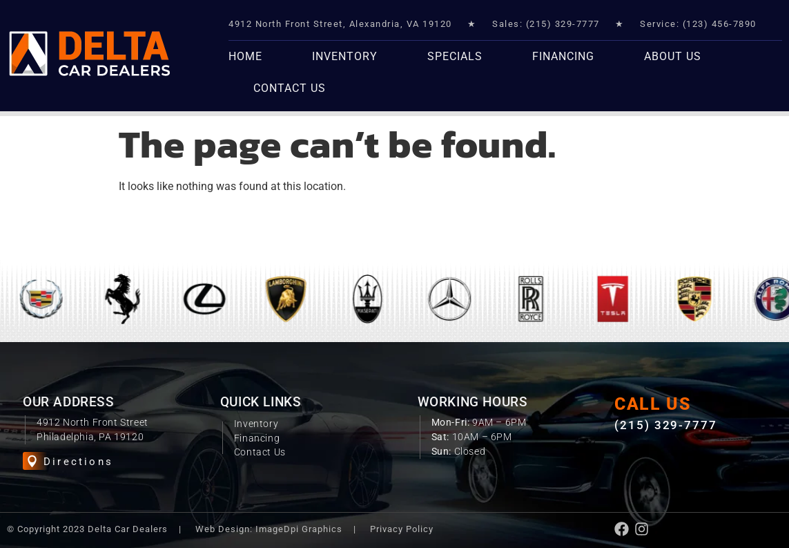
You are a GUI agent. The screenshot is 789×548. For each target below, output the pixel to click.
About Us (672, 56)
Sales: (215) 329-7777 (546, 24)
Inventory (345, 56)
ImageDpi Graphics (298, 529)
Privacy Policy (402, 529)
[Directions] (32, 461)
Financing (563, 56)
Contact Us (289, 88)
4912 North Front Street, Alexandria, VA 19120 (340, 24)
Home (245, 56)
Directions (78, 461)
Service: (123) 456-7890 (698, 24)
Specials (455, 56)
